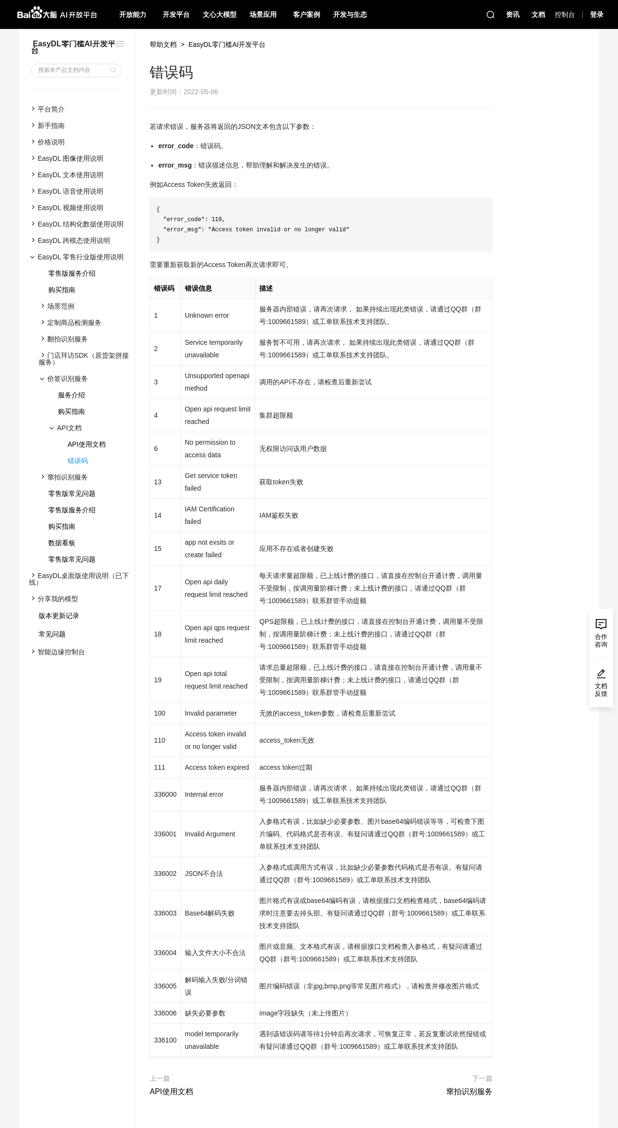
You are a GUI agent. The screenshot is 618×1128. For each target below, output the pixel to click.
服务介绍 (71, 395)
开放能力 (132, 14)
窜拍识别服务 (469, 1091)
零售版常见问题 (72, 493)
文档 (538, 14)
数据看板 (61, 543)
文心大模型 (220, 14)
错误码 (78, 461)
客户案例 (306, 14)
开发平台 (176, 14)
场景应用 (263, 14)
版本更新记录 (59, 616)
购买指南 (61, 290)
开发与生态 (350, 14)
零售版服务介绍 (72, 273)
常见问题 (52, 634)
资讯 (513, 14)
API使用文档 (87, 444)
